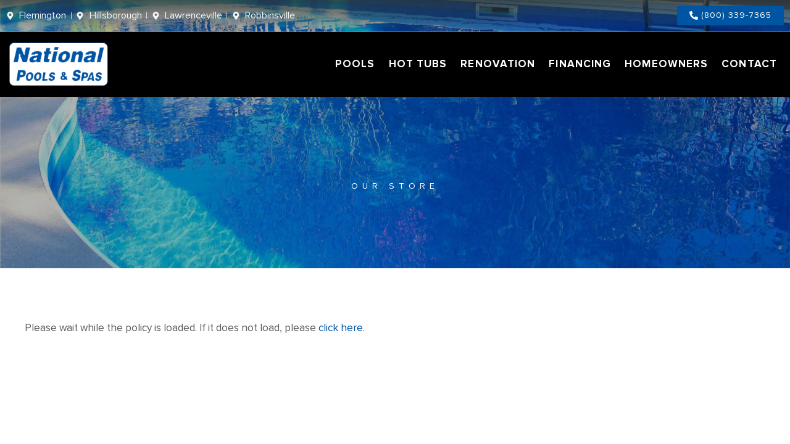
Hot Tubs (418, 63)
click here (340, 327)
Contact (749, 63)
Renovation (497, 63)
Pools (355, 63)
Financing (580, 63)
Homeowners (666, 63)
